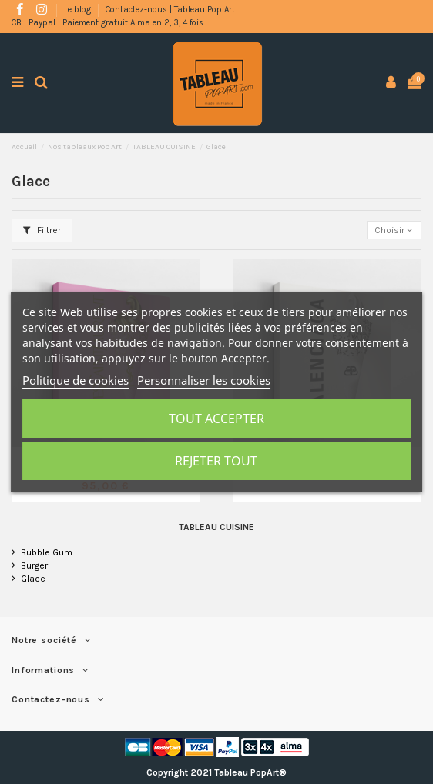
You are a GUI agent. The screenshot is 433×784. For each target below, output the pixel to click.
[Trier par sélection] (394, 230)
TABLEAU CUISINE (216, 527)
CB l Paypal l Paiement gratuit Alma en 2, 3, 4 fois (107, 23)
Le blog (78, 10)
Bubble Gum (46, 552)
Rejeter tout (216, 460)
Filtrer (42, 230)
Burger (34, 565)
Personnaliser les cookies (203, 380)
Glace (33, 578)
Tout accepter (216, 418)
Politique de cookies (75, 380)
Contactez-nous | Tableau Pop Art (170, 10)
